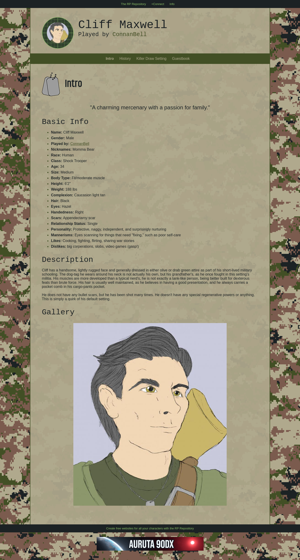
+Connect (157, 4)
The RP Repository (133, 4)
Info (172, 4)
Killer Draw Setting (151, 58)
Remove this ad (150, 555)
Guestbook (181, 58)
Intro (110, 58)
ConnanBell (129, 34)
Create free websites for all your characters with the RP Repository (150, 528)
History (125, 58)
